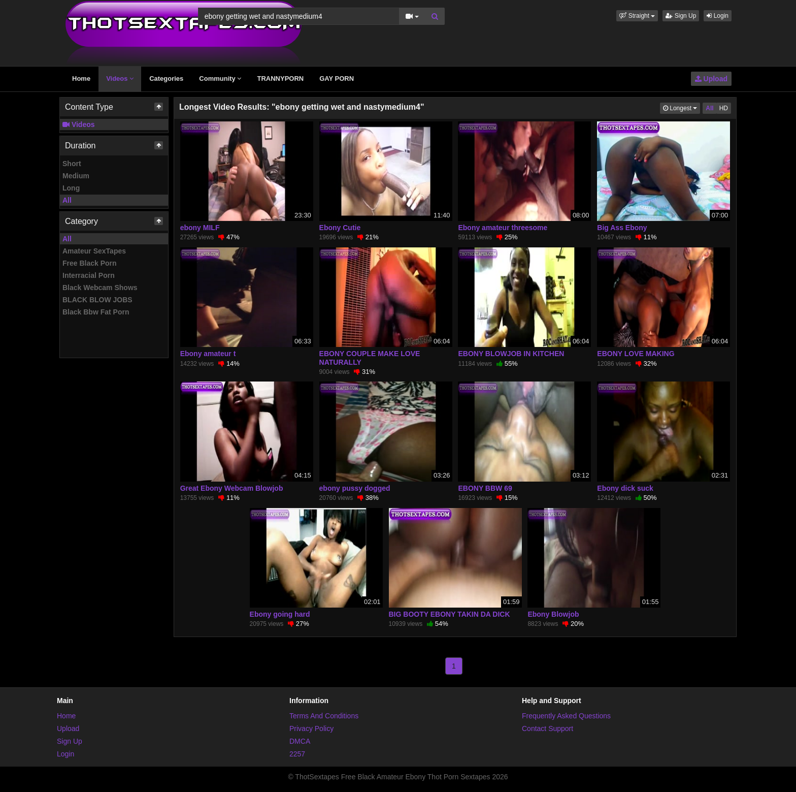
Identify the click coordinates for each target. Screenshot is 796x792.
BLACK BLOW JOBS (97, 300)
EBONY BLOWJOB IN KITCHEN (511, 354)
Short (71, 164)
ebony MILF (200, 228)
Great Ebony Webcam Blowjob (231, 488)
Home (81, 78)
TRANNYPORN (280, 78)
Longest (681, 107)
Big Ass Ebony (622, 228)
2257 (297, 754)
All (67, 200)
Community (220, 78)
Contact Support (547, 728)
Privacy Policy (311, 728)
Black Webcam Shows (100, 287)
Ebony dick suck (625, 488)
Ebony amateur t (208, 354)
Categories (166, 78)
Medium (75, 176)
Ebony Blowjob (553, 614)
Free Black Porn (89, 263)
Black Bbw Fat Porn (95, 312)
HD (723, 108)
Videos (120, 78)
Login (717, 15)
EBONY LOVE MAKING (635, 354)
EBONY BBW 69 (485, 488)
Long (71, 188)
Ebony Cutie (340, 228)
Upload (711, 79)
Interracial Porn (88, 275)
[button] (637, 15)
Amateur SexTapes (94, 251)
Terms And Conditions (323, 716)
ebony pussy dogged (354, 488)
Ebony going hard (280, 614)
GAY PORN (336, 78)
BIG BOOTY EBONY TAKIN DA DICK (449, 614)
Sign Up (681, 15)
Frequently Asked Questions (566, 716)
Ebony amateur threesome (502, 228)
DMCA (299, 741)
